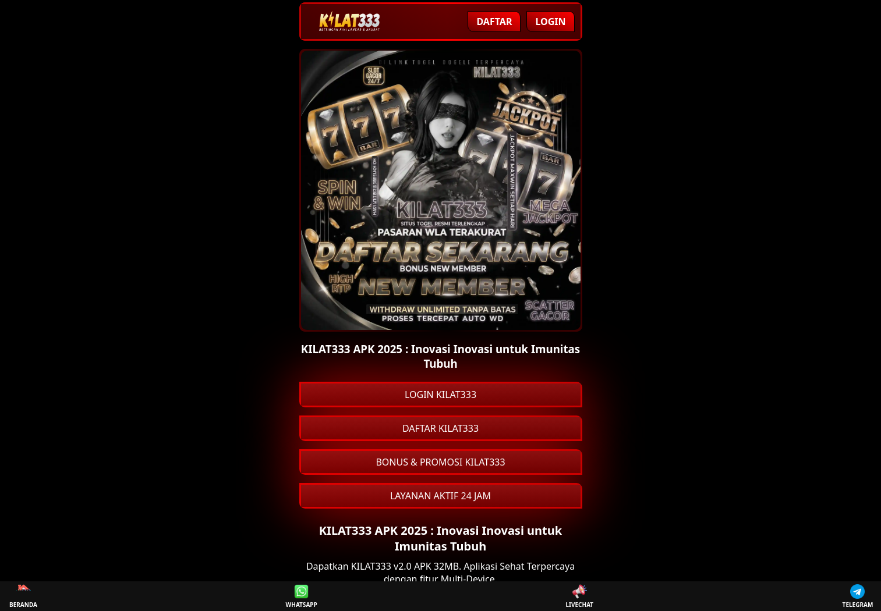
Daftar (494, 21)
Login (550, 21)
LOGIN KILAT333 (440, 394)
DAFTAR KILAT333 (440, 428)
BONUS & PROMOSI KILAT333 (440, 462)
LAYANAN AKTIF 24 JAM (440, 495)
